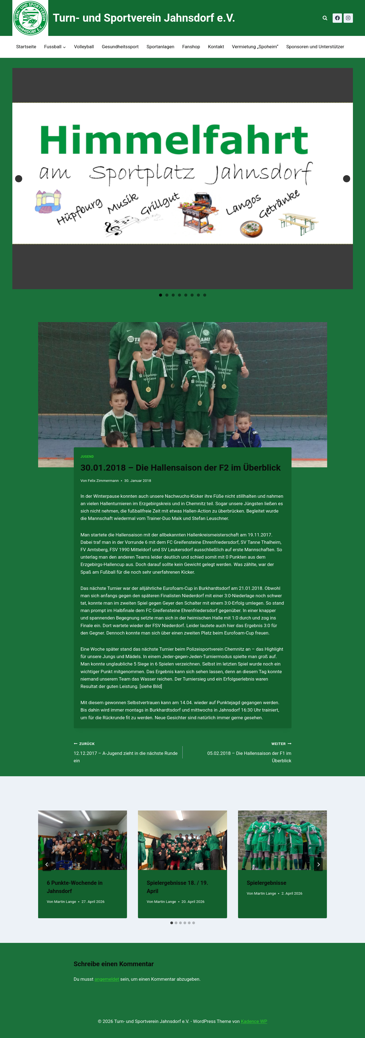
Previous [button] (18, 178)
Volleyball (84, 46)
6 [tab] (192, 295)
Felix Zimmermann (103, 480)
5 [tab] (185, 295)
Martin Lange (65, 901)
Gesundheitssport (120, 46)
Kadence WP (254, 1021)
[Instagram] (348, 18)
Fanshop (191, 46)
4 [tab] (179, 295)
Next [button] (346, 178)
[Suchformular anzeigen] (325, 18)
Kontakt (216, 46)
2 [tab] (166, 295)
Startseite (26, 46)
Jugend (87, 457)
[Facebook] (337, 18)
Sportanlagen (160, 46)
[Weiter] (318, 864)
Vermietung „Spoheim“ (255, 46)
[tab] (171, 923)
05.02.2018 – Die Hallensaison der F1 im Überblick (239, 751)
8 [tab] (204, 295)
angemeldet (107, 979)
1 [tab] (160, 295)
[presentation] (82, 840)
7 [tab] (198, 295)
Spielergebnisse (266, 883)
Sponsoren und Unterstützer (315, 46)
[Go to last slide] (47, 864)
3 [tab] (173, 295)
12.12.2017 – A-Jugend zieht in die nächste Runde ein (126, 751)
